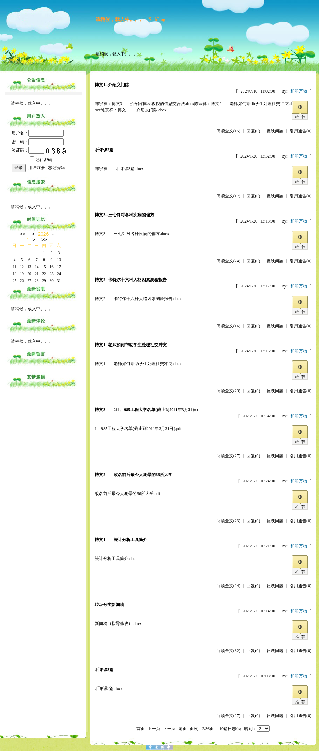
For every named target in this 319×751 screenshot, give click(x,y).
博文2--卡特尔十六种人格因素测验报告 (131, 279)
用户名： (38, 133)
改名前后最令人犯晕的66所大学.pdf (127, 493)
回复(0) (253, 131)
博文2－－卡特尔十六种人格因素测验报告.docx (138, 298)
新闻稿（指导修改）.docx (118, 623)
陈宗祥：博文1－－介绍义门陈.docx (133, 110)
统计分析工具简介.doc (115, 558)
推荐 (301, 117)
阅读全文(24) (228, 260)
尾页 (182, 728)
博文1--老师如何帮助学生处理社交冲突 (131, 344)
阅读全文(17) (228, 196)
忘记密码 (56, 167)
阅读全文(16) (228, 325)
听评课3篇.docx (109, 688)
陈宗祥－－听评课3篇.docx (119, 168)
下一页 (169, 728)
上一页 (154, 728)
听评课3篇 (104, 149)
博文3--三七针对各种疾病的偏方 (124, 214)
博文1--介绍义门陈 (112, 84)
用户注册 (36, 167)
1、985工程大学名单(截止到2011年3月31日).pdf (138, 428)
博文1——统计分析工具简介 (121, 539)
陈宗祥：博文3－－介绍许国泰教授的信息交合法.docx (144, 103)
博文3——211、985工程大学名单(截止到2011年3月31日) (146, 409)
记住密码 (41, 159)
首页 (140, 728)
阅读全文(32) (228, 650)
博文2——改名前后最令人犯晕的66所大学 (133, 474)
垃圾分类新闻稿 (109, 604)
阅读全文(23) (228, 390)
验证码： (28, 150)
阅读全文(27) (228, 455)
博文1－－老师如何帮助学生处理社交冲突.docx (138, 363)
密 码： (38, 141)
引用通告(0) (300, 131)
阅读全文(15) (228, 131)
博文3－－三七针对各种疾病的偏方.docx (132, 233)
